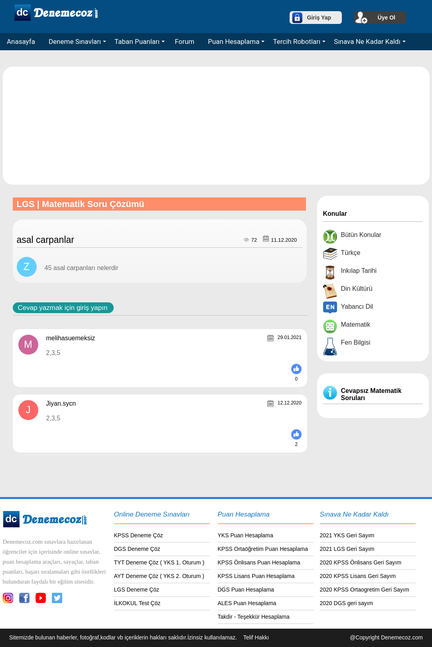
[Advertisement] (216, 125)
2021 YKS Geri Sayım (347, 535)
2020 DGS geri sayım (346, 603)
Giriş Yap (319, 17)
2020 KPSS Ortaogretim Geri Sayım (364, 589)
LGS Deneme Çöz (137, 589)
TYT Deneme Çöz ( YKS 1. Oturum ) (159, 562)
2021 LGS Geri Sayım (347, 549)
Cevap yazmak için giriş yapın (63, 308)
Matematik (356, 324)
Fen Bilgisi (356, 342)
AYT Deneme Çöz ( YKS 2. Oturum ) (159, 576)
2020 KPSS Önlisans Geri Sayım (361, 562)
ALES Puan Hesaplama (247, 603)
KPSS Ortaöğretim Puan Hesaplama (263, 549)
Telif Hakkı (256, 637)
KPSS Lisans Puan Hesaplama (256, 576)
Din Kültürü (357, 288)
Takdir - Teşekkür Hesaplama (254, 616)
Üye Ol (386, 17)
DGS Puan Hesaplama (246, 589)
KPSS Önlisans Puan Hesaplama (259, 562)
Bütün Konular (361, 234)
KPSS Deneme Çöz (138, 535)
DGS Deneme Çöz (137, 549)
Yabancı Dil (357, 306)
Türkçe (351, 252)
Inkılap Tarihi (359, 270)
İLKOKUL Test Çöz (137, 603)
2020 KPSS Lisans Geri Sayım (358, 576)
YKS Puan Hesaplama (245, 535)
